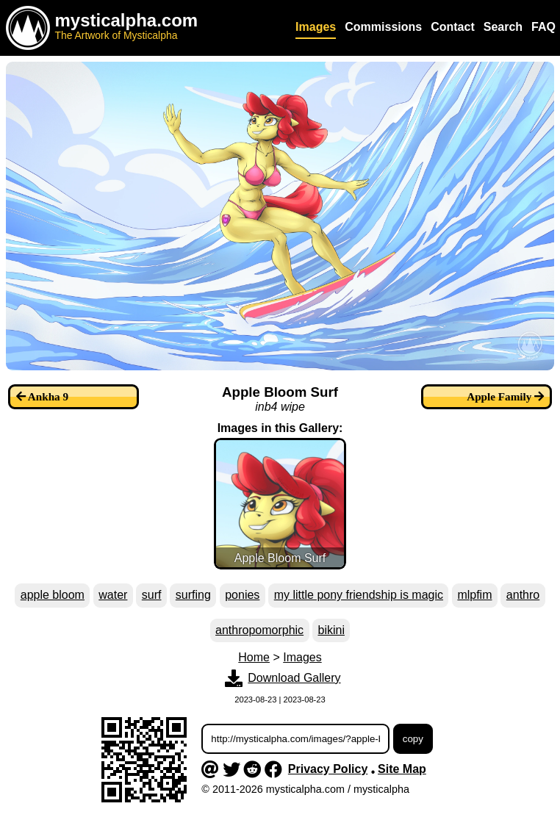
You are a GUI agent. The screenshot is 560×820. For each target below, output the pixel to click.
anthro (522, 595)
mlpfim (474, 595)
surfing (193, 595)
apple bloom (53, 595)
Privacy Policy (328, 769)
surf (152, 595)
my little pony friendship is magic (358, 595)
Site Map (402, 769)
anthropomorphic (259, 630)
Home (254, 657)
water (112, 595)
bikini (330, 630)
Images (302, 657)
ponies (242, 595)
